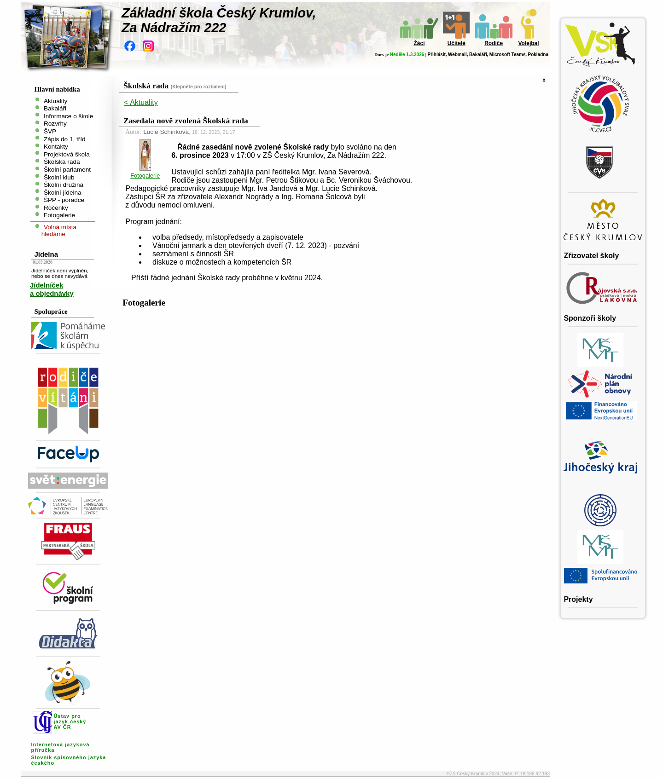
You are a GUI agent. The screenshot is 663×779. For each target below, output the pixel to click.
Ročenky (56, 207)
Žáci (419, 43)
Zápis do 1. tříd (65, 138)
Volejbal (528, 43)
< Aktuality (140, 102)
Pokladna (538, 54)
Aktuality (55, 100)
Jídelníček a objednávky (52, 289)
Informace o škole (68, 115)
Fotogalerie (59, 215)
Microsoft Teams (507, 54)
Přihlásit (436, 54)
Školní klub (59, 176)
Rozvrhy (55, 123)
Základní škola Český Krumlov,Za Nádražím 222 (219, 20)
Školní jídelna (62, 192)
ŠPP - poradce (64, 199)
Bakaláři (478, 54)
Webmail (457, 54)
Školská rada (62, 161)
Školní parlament (67, 169)
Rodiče (493, 43)
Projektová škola (67, 153)
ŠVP (50, 131)
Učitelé (456, 43)
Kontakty (56, 146)
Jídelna (46, 254)
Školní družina (63, 184)
